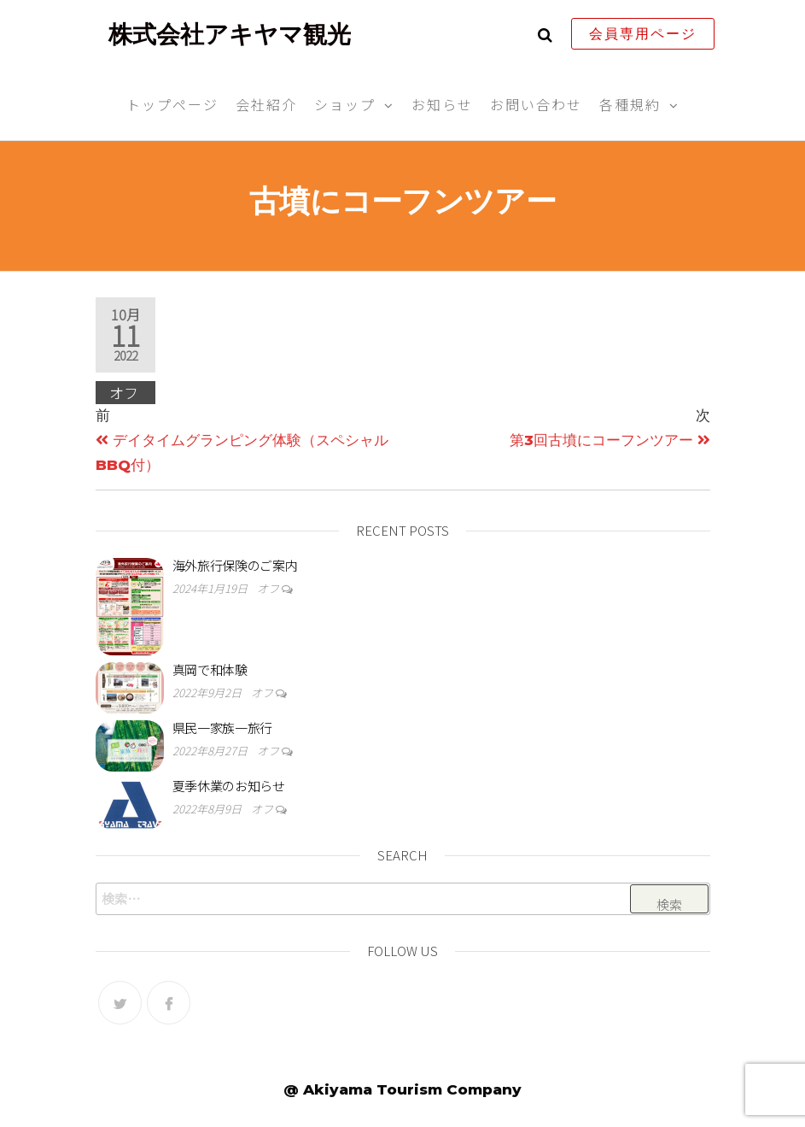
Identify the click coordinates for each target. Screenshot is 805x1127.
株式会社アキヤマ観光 (229, 34)
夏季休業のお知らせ (228, 786)
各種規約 (630, 104)
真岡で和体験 (210, 669)
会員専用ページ (643, 34)
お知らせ (442, 104)
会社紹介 (266, 104)
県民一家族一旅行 (222, 728)
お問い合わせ (536, 104)
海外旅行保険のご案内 (235, 565)
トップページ (172, 104)
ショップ (345, 104)
